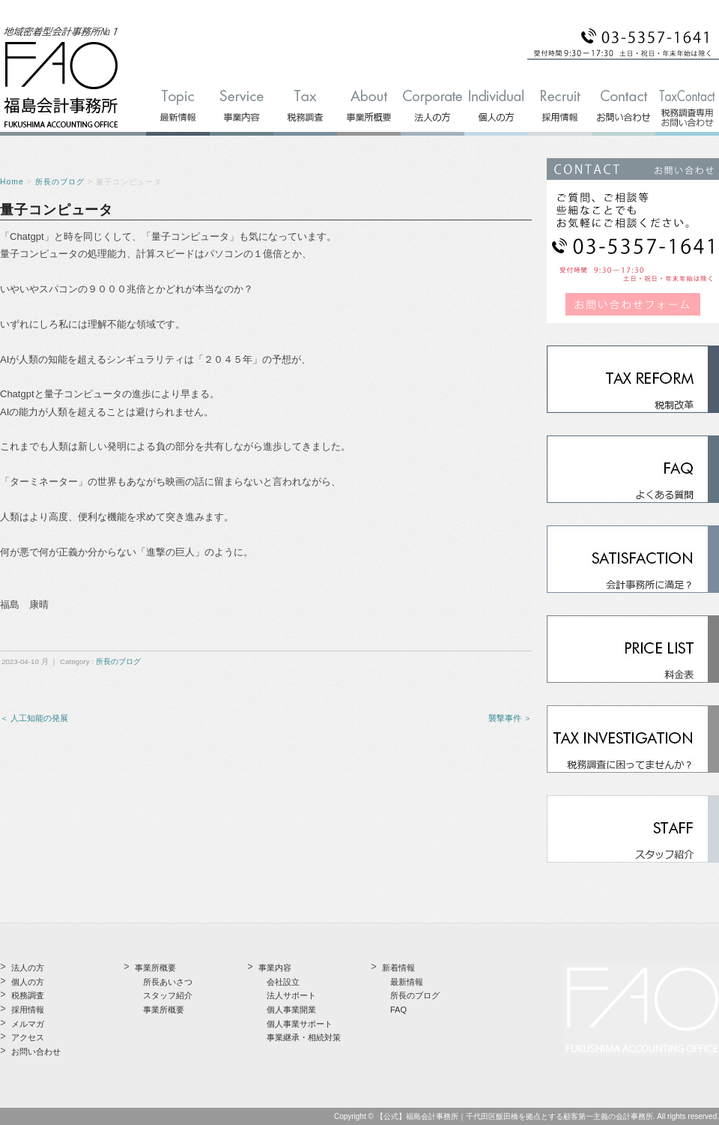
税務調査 (27, 995)
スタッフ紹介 (167, 995)
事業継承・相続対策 (304, 1037)
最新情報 (406, 981)
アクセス (27, 1037)
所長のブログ (60, 182)
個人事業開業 (291, 1009)
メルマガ (27, 1023)
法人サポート (291, 995)
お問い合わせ (36, 1051)
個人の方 (27, 981)
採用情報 (27, 1009)
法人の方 (27, 967)
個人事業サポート (300, 1023)
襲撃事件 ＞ (510, 718)
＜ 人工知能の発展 (34, 718)
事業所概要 (163, 1009)
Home (12, 182)
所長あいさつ (167, 981)
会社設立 (283, 981)
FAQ (398, 1009)
